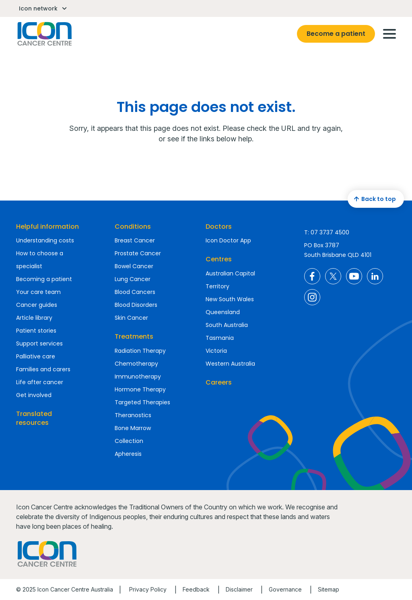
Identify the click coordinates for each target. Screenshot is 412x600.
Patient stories (36, 331)
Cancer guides (36, 305)
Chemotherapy (136, 364)
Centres (219, 259)
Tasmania (220, 338)
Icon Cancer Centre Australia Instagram (312, 297)
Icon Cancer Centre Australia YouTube (354, 276)
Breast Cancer (135, 240)
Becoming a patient (44, 279)
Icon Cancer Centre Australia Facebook (312, 276)
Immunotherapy (138, 376)
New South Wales (230, 299)
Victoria (216, 351)
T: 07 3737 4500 (326, 232)
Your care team (38, 292)
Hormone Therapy (140, 389)
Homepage (44, 34)
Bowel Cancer (134, 266)
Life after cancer (39, 382)
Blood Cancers (135, 292)
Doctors (219, 226)
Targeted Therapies (142, 402)
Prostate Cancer (138, 253)
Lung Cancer (132, 279)
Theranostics (133, 415)
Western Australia (230, 364)
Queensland (223, 312)
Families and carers (43, 369)
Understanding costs (45, 240)
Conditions (133, 226)
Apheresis (128, 454)
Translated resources (34, 418)
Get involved (34, 395)
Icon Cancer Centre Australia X (333, 276)
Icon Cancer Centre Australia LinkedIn (375, 276)
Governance (285, 589)
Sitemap (328, 589)
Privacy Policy (148, 589)
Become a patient (336, 33)
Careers (219, 382)
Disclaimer (239, 589)
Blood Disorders (136, 305)
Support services (39, 343)
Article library (34, 318)
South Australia (227, 325)
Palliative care (35, 356)
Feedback (196, 589)
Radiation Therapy (140, 351)
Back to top (374, 199)
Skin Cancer (131, 318)
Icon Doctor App (228, 240)
